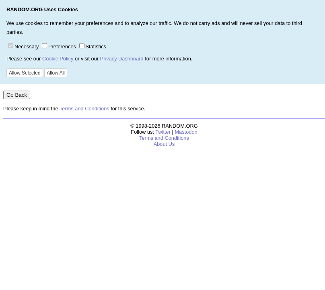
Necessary (23, 47)
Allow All (56, 73)
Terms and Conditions (84, 109)
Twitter (163, 132)
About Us (164, 144)
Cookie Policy (58, 59)
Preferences (59, 47)
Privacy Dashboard (122, 59)
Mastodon (186, 132)
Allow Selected (25, 73)
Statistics (92, 47)
